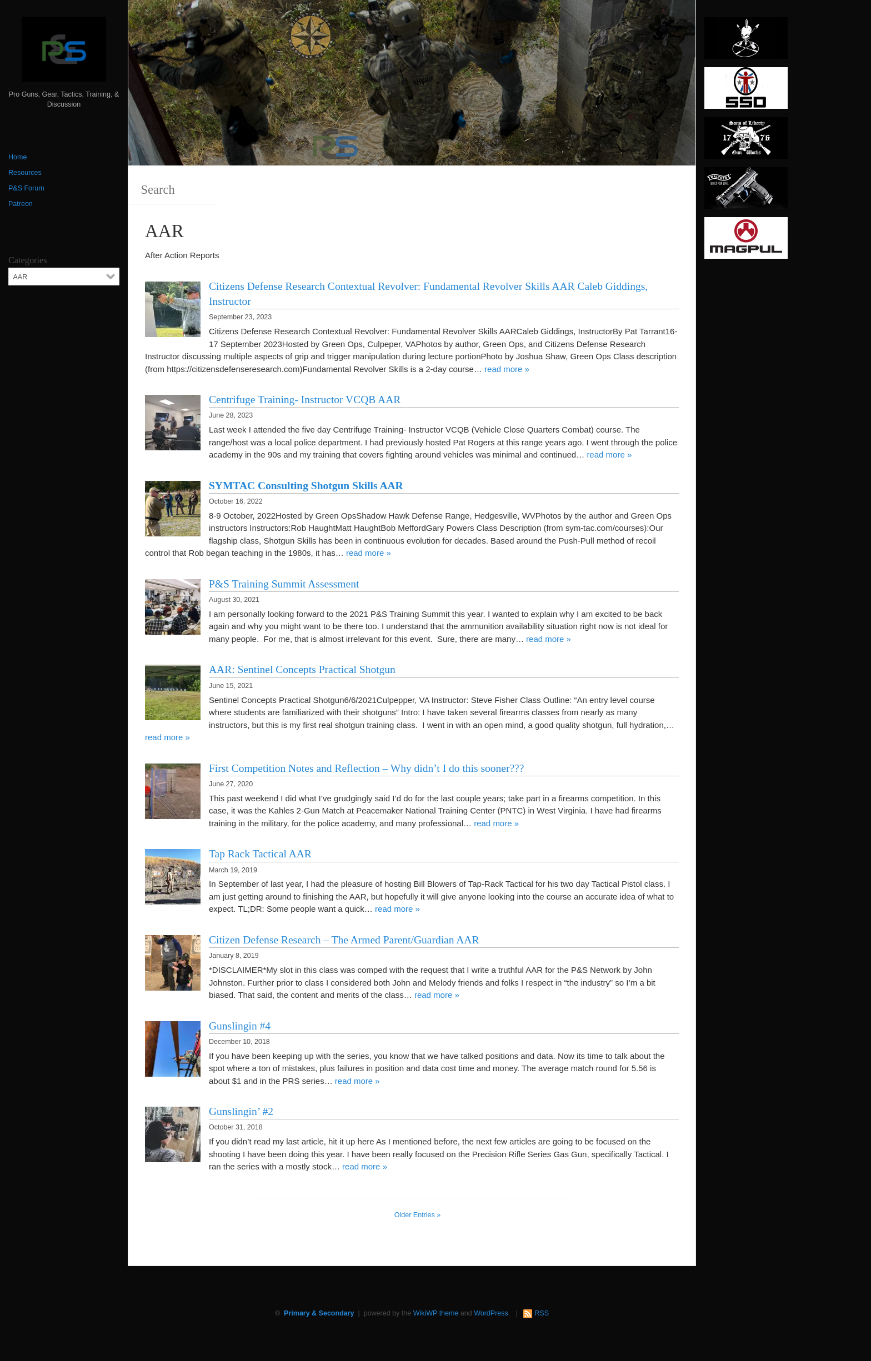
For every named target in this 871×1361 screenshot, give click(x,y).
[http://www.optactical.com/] (746, 42)
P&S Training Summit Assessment (284, 584)
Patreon (20, 204)
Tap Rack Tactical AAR (260, 854)
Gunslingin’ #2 (241, 1111)
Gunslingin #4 (240, 1026)
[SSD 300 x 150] (746, 92)
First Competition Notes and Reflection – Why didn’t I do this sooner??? (366, 768)
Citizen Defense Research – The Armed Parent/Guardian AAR (344, 940)
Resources (25, 173)
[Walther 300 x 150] (746, 191)
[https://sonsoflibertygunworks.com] (746, 141)
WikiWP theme (436, 1313)
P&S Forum (26, 188)
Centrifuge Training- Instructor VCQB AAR (305, 399)
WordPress (491, 1313)
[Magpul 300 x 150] (746, 241)
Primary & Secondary (319, 1313)
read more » (506, 369)
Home (17, 157)
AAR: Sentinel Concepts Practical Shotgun (302, 669)
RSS (541, 1313)
